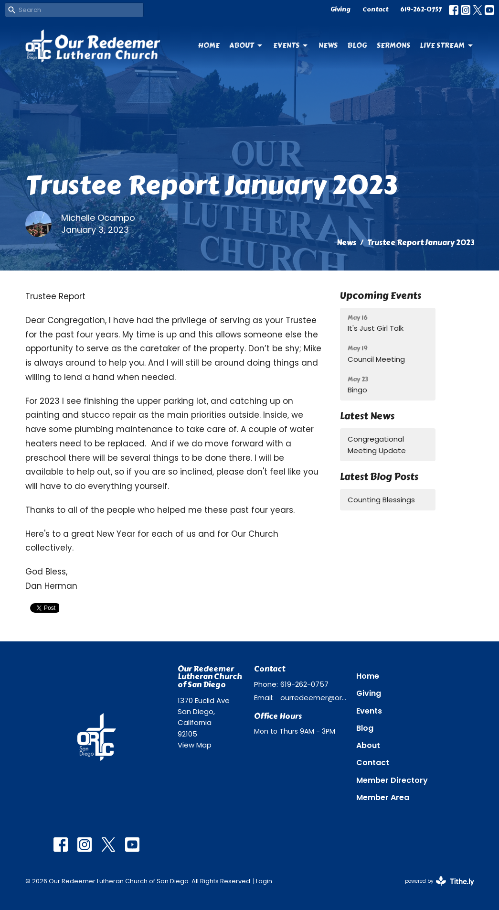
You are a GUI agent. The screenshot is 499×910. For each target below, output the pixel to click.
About (246, 45)
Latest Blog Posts (379, 476)
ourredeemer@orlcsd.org (313, 698)
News (328, 45)
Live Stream (447, 45)
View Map (195, 745)
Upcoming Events (380, 295)
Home (209, 45)
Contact (375, 9)
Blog (357, 45)
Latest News (367, 416)
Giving (340, 9)
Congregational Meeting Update (377, 444)
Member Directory (392, 780)
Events (291, 45)
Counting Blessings (381, 500)
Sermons (393, 45)
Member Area (382, 797)
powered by (439, 881)
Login (264, 881)
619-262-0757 (421, 9)
